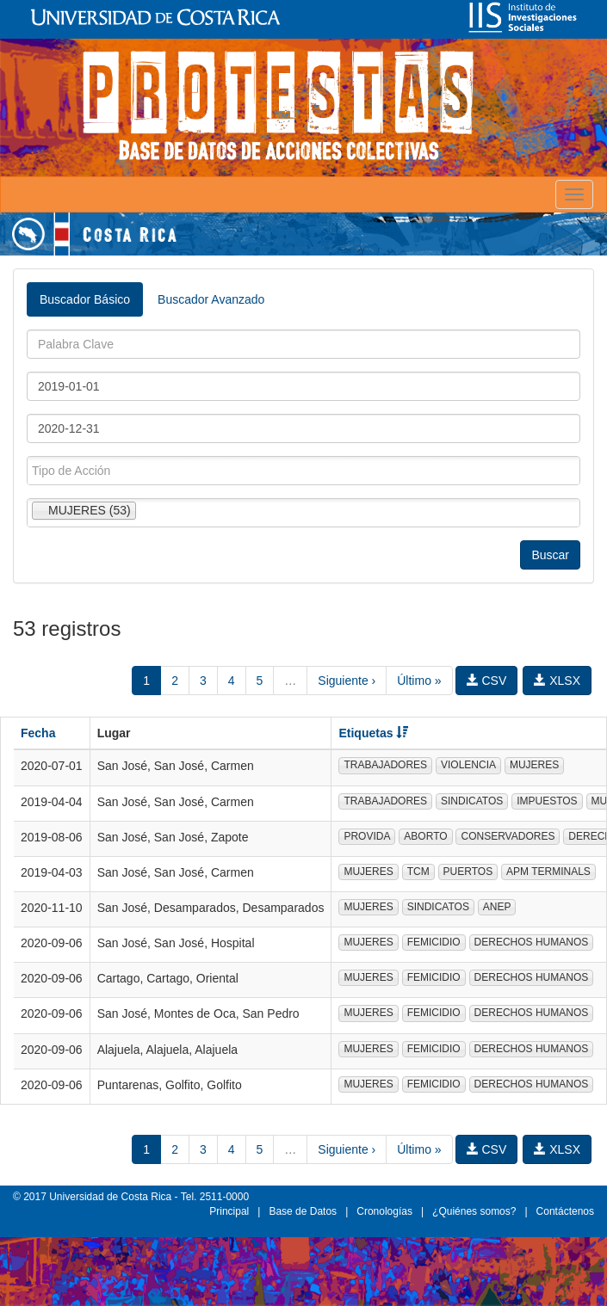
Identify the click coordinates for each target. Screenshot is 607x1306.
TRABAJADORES (385, 765)
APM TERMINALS (548, 872)
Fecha (38, 733)
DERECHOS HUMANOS (531, 942)
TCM (418, 872)
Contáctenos (565, 1211)
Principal (229, 1211)
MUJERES (534, 765)
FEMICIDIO (434, 942)
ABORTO (425, 836)
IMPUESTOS (547, 801)
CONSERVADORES (507, 836)
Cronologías (384, 1211)
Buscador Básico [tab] (85, 299)
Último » (419, 680)
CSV (487, 680)
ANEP (497, 907)
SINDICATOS (472, 801)
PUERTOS (468, 872)
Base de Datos (303, 1211)
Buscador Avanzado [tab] (211, 299)
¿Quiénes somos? (474, 1211)
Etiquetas (373, 733)
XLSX (557, 680)
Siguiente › (346, 680)
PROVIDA (367, 836)
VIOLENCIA (468, 765)
